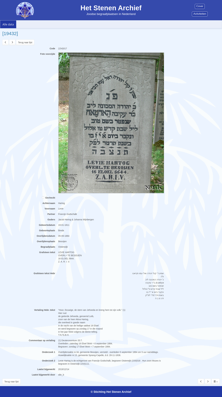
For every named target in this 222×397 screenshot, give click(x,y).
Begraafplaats (48, 247)
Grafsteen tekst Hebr (44, 273)
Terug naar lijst (25, 42)
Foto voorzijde (47, 54)
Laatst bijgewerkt (46, 369)
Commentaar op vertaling (42, 340)
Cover (199, 6)
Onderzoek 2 (48, 360)
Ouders (51, 219)
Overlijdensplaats (46, 241)
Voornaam (50, 208)
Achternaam (49, 203)
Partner (51, 214)
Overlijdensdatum (46, 236)
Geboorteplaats (47, 230)
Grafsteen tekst (47, 252)
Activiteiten (199, 13)
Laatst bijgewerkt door (43, 374)
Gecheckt (48, 197)
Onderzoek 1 (48, 352)
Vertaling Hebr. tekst (44, 310)
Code (52, 48)
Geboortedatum (47, 225)
